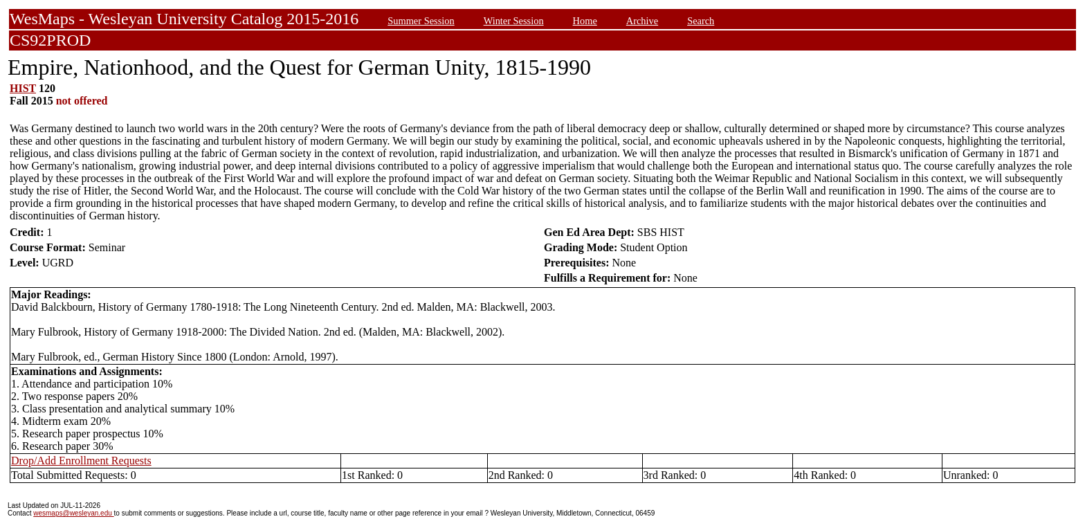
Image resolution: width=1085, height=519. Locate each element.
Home (585, 20)
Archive (642, 20)
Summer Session (421, 20)
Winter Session (514, 20)
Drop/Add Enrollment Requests (81, 460)
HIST (23, 88)
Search (700, 20)
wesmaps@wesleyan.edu (73, 513)
